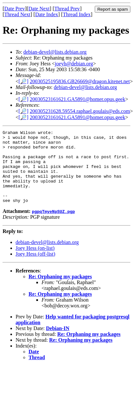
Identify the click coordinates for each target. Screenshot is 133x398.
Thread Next (17, 14)
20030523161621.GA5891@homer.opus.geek (77, 99)
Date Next (39, 8)
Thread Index (77, 14)
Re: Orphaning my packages (60, 291)
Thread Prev (67, 8)
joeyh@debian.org (74, 63)
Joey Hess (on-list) (35, 262)
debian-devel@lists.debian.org (55, 52)
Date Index (46, 14)
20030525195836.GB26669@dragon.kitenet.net (80, 81)
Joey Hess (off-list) (35, 268)
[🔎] (23, 81)
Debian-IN (57, 343)
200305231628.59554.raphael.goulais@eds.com (80, 111)
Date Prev (14, 8)
